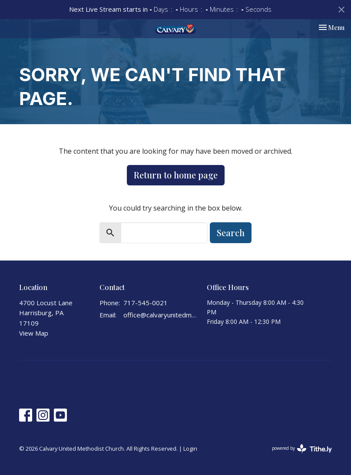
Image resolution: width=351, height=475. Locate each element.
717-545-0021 (145, 302)
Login (190, 448)
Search (231, 232)
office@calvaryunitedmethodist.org (160, 314)
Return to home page (176, 175)
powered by (302, 448)
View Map (33, 333)
